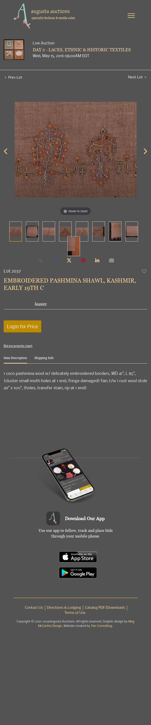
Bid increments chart (18, 346)
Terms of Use (75, 613)
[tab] (15, 360)
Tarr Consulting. (102, 626)
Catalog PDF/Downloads (105, 608)
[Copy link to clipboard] (41, 260)
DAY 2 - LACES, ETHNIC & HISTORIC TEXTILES (82, 50)
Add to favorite (144, 271)
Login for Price (22, 326)
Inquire (41, 303)
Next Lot (137, 77)
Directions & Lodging (64, 608)
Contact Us (34, 608)
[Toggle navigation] (131, 15)
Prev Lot (13, 77)
